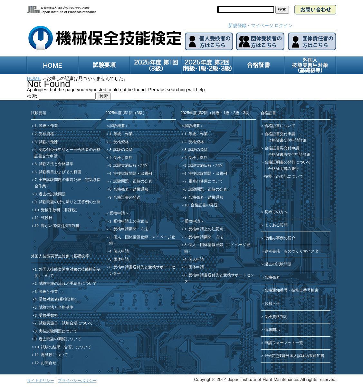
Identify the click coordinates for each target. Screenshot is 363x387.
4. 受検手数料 (121, 158)
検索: (32, 96)
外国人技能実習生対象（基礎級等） (62, 256)
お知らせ (272, 303)
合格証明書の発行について (287, 162)
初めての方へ (276, 212)
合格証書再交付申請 (281, 148)
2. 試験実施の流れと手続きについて (66, 283)
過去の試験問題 (277, 264)
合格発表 (272, 277)
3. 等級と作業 (46, 291)
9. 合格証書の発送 (125, 197)
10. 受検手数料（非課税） (57, 210)
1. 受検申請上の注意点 (129, 221)
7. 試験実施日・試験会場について (64, 323)
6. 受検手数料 (46, 315)
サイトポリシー (40, 380)
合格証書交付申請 (279, 134)
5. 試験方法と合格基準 (54, 164)
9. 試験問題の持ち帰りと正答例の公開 (68, 202)
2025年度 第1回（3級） (126, 113)
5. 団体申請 (119, 259)
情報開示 (272, 330)
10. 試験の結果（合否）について (63, 347)
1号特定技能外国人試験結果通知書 (294, 356)
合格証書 (268, 113)
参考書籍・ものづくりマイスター (293, 251)
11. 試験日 (44, 218)
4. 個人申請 (119, 251)
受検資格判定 (276, 317)
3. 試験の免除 (46, 142)
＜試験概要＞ (117, 126)
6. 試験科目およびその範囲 (58, 172)
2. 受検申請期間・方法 (129, 229)
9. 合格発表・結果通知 (204, 197)
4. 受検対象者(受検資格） (57, 299)
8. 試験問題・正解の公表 (206, 189)
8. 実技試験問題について (56, 331)
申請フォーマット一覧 (283, 343)
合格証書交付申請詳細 (287, 140)
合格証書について (279, 126)
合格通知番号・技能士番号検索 (291, 290)
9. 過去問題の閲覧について (58, 339)
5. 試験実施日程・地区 (129, 165)
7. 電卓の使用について (204, 181)
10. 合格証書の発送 (201, 205)
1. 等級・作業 (46, 126)
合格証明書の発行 (283, 169)
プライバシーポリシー (77, 380)
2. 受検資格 (44, 134)
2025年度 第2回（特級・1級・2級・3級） (217, 113)
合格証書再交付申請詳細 (289, 154)
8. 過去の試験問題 (50, 194)
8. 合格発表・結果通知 (129, 189)
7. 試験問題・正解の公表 (131, 181)
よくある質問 (276, 225)
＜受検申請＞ (117, 213)
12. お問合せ (45, 363)
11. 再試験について (51, 355)
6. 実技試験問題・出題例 (131, 173)
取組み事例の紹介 (279, 238)
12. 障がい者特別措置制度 (57, 226)
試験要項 (38, 113)
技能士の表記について (283, 176)
